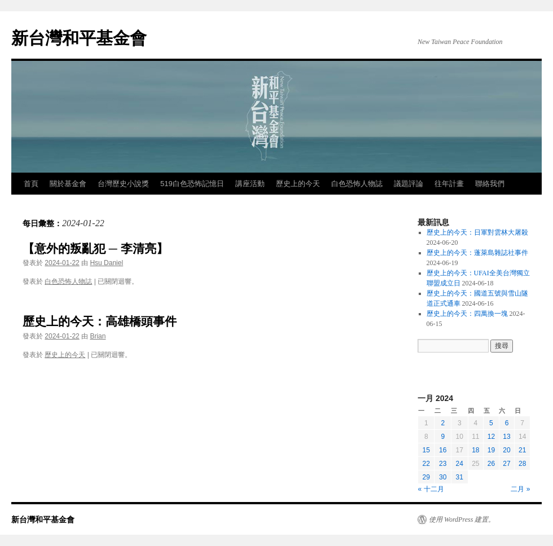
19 (491, 450)
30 (442, 477)
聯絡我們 (489, 183)
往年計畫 (449, 183)
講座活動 (250, 183)
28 (522, 464)
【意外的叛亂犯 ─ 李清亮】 (95, 248)
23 (442, 464)
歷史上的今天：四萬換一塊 (467, 314)
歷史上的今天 (298, 183)
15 (426, 450)
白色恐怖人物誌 (357, 183)
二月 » (520, 489)
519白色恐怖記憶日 (192, 183)
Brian (98, 336)
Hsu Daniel (106, 263)
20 (506, 450)
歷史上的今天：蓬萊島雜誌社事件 (477, 253)
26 (491, 464)
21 (522, 450)
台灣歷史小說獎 (123, 183)
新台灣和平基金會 (79, 38)
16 (442, 450)
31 (459, 477)
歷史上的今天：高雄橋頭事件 (100, 321)
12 (491, 437)
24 (459, 464)
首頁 (31, 183)
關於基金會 (68, 183)
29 (426, 477)
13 (506, 437)
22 (426, 464)
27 (506, 464)
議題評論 (408, 183)
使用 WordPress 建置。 (462, 519)
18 (475, 450)
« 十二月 (431, 489)
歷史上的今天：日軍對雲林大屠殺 (477, 232)
